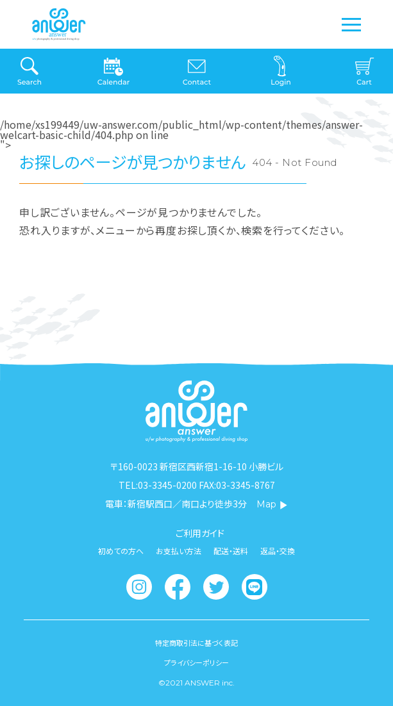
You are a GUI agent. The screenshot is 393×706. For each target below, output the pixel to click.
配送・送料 (230, 551)
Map (272, 504)
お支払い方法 (178, 551)
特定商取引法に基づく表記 (196, 642)
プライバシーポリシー (196, 662)
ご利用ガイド (200, 533)
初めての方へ (121, 551)
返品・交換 (277, 551)
